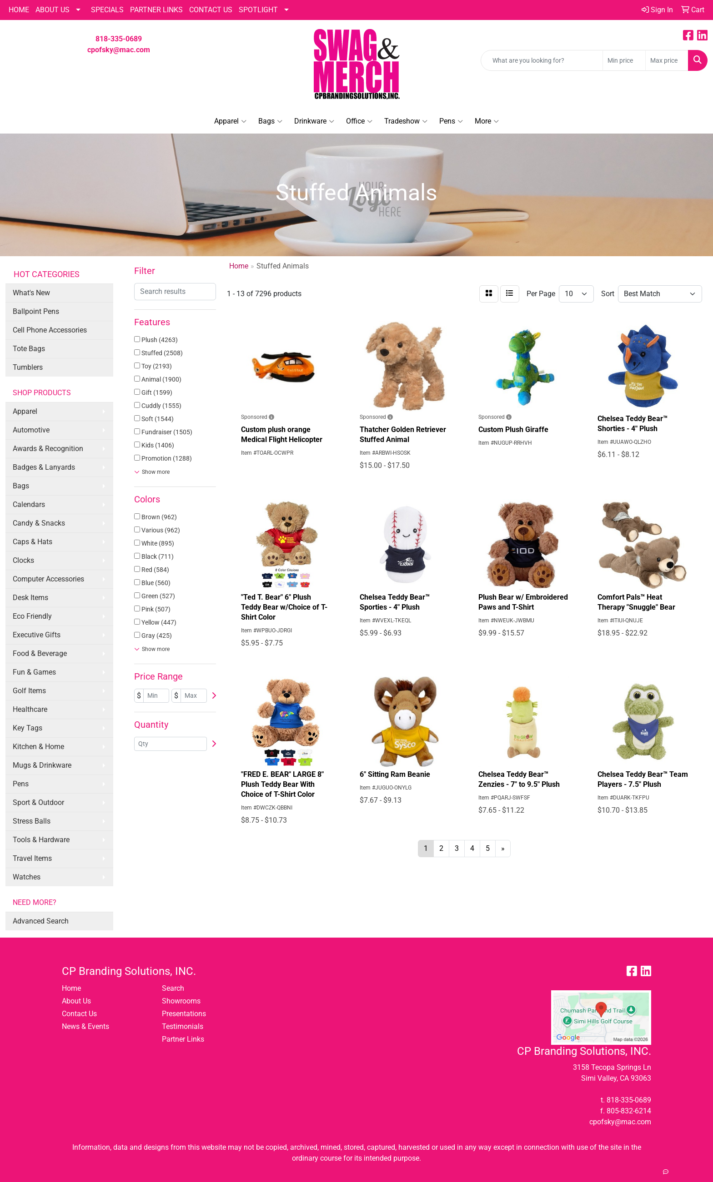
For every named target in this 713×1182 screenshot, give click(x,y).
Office (359, 121)
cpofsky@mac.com (118, 49)
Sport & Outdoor (38, 802)
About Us (52, 9)
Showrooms (181, 1001)
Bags (270, 121)
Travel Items (32, 858)
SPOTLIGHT (258, 9)
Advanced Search (41, 921)
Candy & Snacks (39, 523)
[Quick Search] (542, 60)
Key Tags (27, 728)
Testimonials (182, 1026)
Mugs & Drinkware (42, 765)
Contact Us (79, 1013)
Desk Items (30, 597)
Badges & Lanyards (44, 467)
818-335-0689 (118, 39)
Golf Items (29, 690)
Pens (451, 121)
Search (173, 988)
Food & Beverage (40, 653)
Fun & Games (34, 672)
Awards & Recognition (48, 448)
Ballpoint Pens (36, 311)
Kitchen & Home (38, 746)
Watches (26, 877)
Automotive (31, 430)
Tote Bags (29, 348)
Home (71, 988)
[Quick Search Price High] (666, 60)
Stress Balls (31, 821)
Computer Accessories (48, 579)
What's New (31, 292)
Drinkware (314, 121)
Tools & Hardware (41, 839)
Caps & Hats (32, 541)
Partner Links (183, 1039)
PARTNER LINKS (156, 9)
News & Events (85, 1026)
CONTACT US (210, 9)
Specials (107, 9)
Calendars (29, 504)
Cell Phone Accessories (50, 330)
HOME (19, 9)
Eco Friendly (32, 616)
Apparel (230, 121)
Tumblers (28, 367)
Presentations (184, 1013)
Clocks (23, 560)
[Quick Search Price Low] (624, 60)
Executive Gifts (36, 635)
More (487, 121)
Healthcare (30, 709)
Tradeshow (405, 121)
